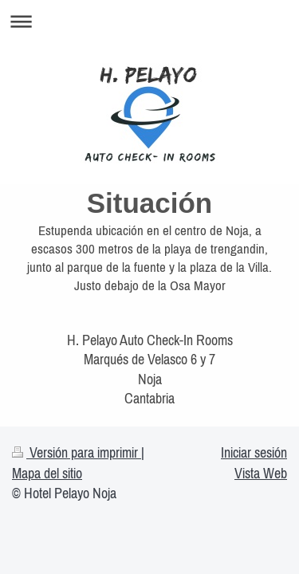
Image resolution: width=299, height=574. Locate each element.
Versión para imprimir (76, 452)
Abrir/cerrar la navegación (149, 21)
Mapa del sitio (47, 473)
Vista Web (260, 473)
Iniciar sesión (254, 452)
